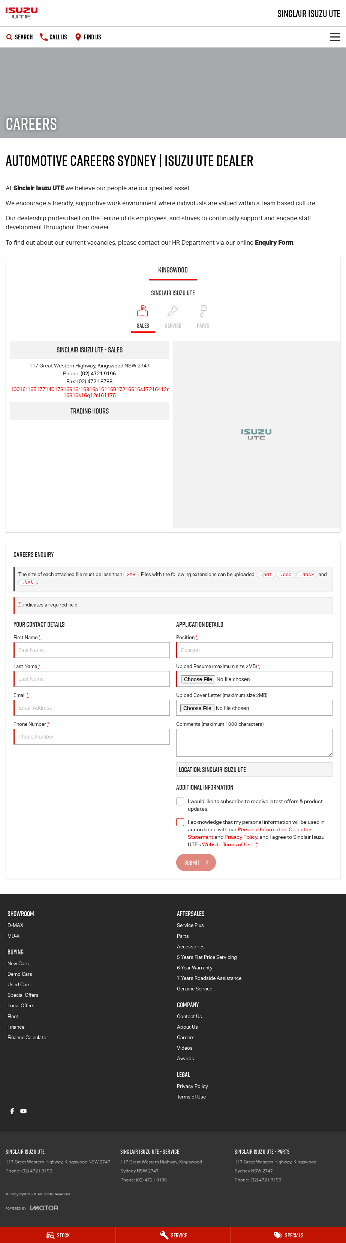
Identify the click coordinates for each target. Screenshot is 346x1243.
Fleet (12, 1016)
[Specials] (288, 1235)
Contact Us (189, 1016)
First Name (91, 646)
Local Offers (20, 1005)
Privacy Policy (192, 1086)
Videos (185, 1048)
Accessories (191, 947)
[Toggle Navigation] (335, 37)
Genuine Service (194, 989)
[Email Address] (89, 392)
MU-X (13, 936)
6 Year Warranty (195, 968)
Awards (185, 1058)
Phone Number (91, 733)
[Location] (143, 319)
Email (91, 704)
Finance (15, 1027)
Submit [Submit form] (191, 862)
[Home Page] (21, 13)
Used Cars (19, 984)
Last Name (91, 675)
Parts (183, 936)
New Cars (18, 963)
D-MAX (15, 925)
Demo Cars (19, 974)
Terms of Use (191, 1097)
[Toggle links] (32, 1208)
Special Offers (23, 995)
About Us (187, 1027)
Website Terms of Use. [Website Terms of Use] (228, 844)
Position (254, 646)
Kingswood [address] (173, 270)
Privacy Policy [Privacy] (241, 837)
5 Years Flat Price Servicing (207, 957)
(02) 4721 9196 (98, 373)
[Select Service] (173, 319)
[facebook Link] (12, 1111)
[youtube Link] (23, 1111)
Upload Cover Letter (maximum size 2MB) (254, 704)
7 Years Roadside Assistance (209, 978)
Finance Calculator (27, 1037)
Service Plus (190, 925)
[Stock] (57, 1235)
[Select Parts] (203, 319)
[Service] (173, 1235)
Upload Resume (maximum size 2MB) (254, 675)
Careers (186, 1037)
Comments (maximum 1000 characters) (254, 739)
